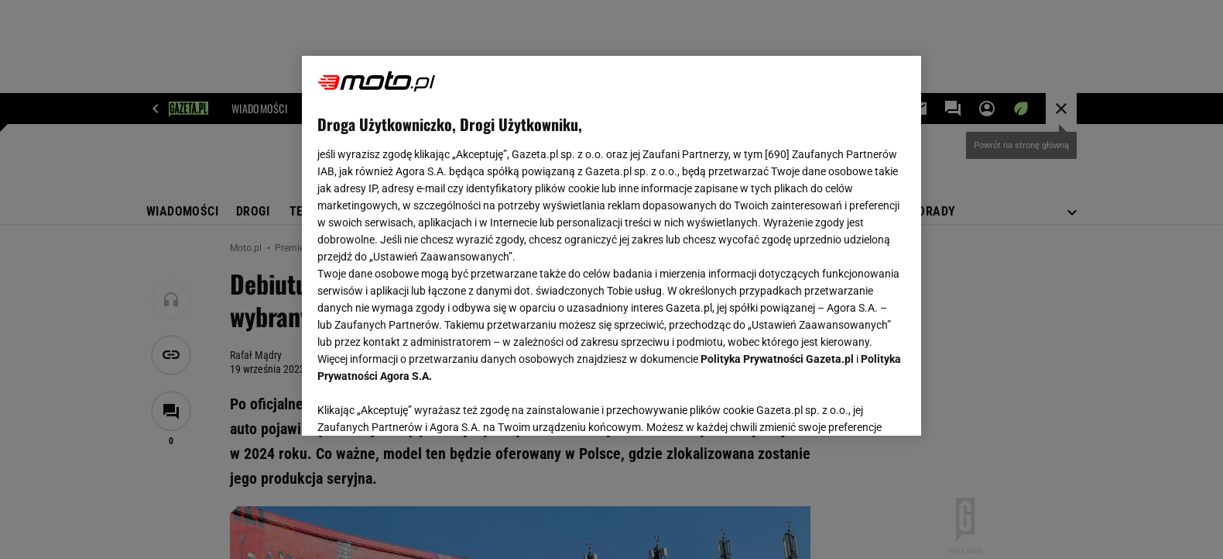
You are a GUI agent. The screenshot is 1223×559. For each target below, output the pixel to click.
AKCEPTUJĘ (853, 405)
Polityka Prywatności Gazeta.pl (777, 359)
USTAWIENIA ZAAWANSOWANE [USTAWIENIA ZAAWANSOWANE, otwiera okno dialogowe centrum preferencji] (418, 405)
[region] (611, 246)
